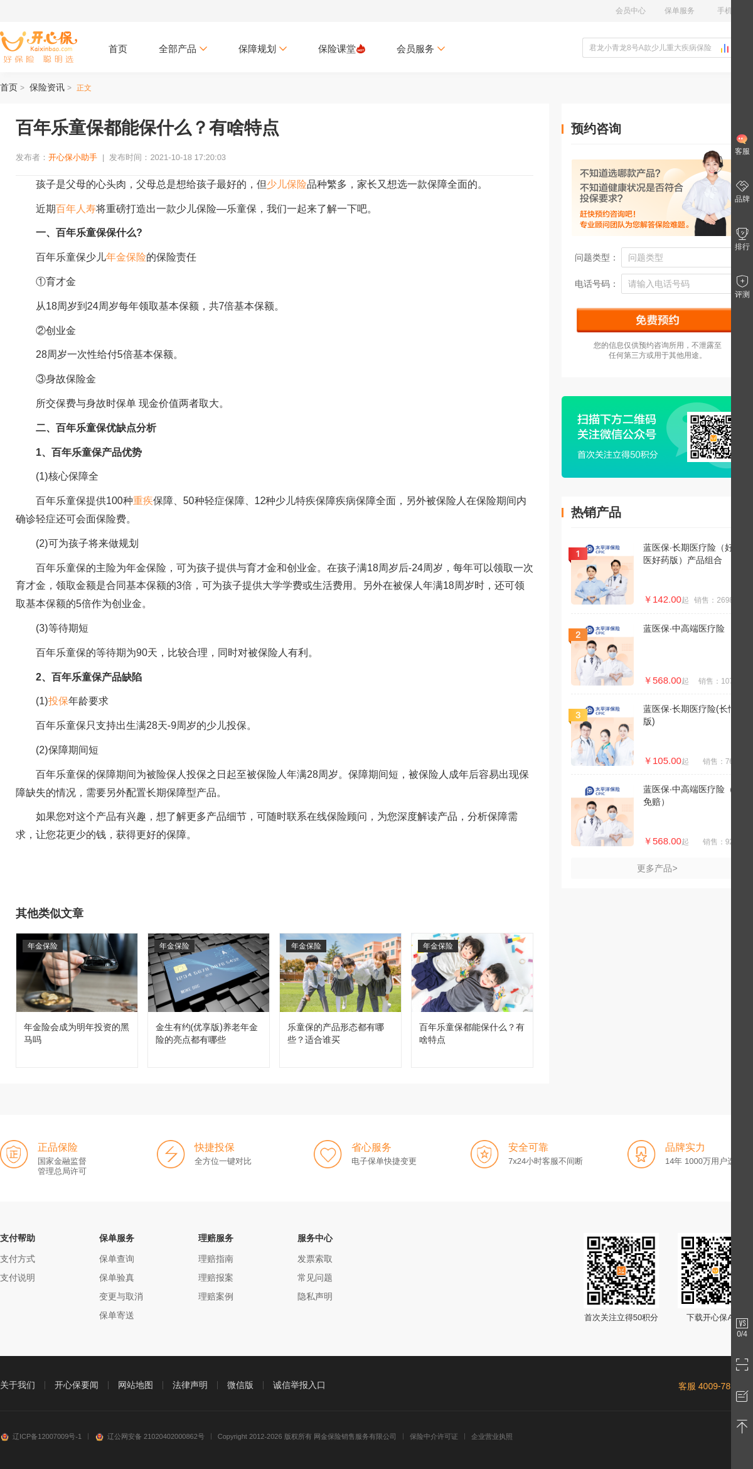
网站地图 (135, 1385)
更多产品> (657, 868)
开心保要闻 (77, 1385)
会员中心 (631, 10)
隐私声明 (315, 1296)
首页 (118, 48)
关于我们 (17, 1385)
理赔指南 (215, 1259)
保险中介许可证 (434, 1436)
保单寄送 (116, 1315)
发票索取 (315, 1259)
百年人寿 (76, 208)
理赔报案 (215, 1278)
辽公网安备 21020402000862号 (150, 1436)
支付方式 (17, 1259)
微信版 (240, 1385)
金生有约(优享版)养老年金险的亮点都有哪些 (208, 1000)
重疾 (143, 500)
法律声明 (190, 1385)
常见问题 (315, 1278)
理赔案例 (215, 1296)
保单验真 (116, 1278)
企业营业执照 (492, 1436)
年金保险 (126, 257)
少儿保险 (287, 184)
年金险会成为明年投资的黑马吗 (76, 1000)
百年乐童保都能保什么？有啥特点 (472, 1000)
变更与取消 (121, 1296)
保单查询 (116, 1259)
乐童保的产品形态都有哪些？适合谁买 (340, 1000)
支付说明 (17, 1278)
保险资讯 (47, 87)
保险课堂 (341, 48)
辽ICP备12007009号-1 (41, 1436)
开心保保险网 (38, 47)
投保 (58, 701)
